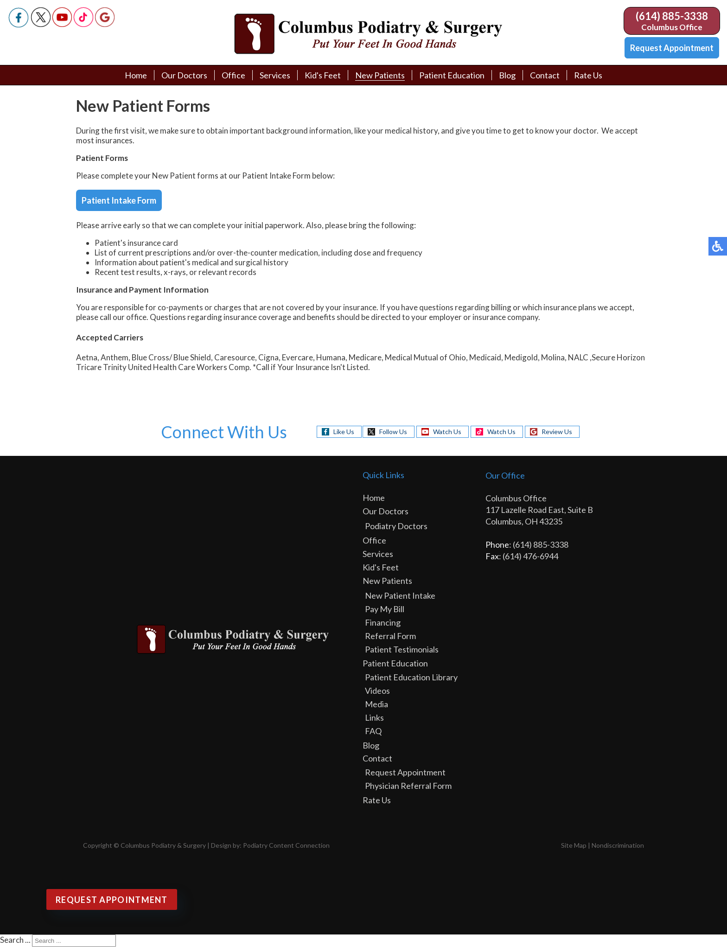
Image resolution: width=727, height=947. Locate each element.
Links (374, 717)
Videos (377, 690)
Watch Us (447, 431)
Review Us (557, 431)
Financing (383, 622)
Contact (545, 75)
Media (376, 704)
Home (136, 75)
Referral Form (390, 636)
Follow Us (393, 431)
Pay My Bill (384, 609)
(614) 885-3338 (672, 16)
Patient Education (452, 75)
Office (233, 75)
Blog (507, 75)
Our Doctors (184, 75)
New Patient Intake (400, 595)
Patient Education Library (411, 677)
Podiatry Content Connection (286, 845)
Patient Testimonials (402, 649)
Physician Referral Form (408, 786)
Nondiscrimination (618, 845)
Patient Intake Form (119, 200)
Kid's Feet (323, 75)
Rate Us (588, 75)
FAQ (373, 731)
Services (275, 75)
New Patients (380, 75)
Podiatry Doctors (396, 526)
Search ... (15, 940)
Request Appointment (672, 48)
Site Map (574, 845)
